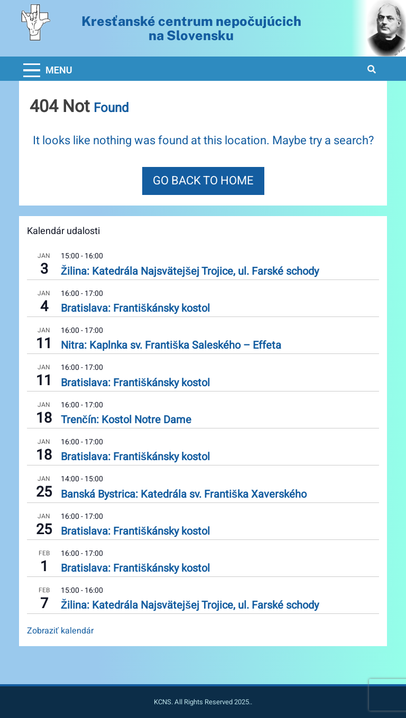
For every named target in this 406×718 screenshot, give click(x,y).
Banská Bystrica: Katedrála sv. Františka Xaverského (184, 494)
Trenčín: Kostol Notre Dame (126, 419)
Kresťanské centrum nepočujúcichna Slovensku (191, 28)
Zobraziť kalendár (60, 630)
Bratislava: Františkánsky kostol (135, 308)
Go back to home (203, 180)
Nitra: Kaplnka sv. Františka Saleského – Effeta (171, 345)
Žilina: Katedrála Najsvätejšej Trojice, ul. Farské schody (190, 271)
